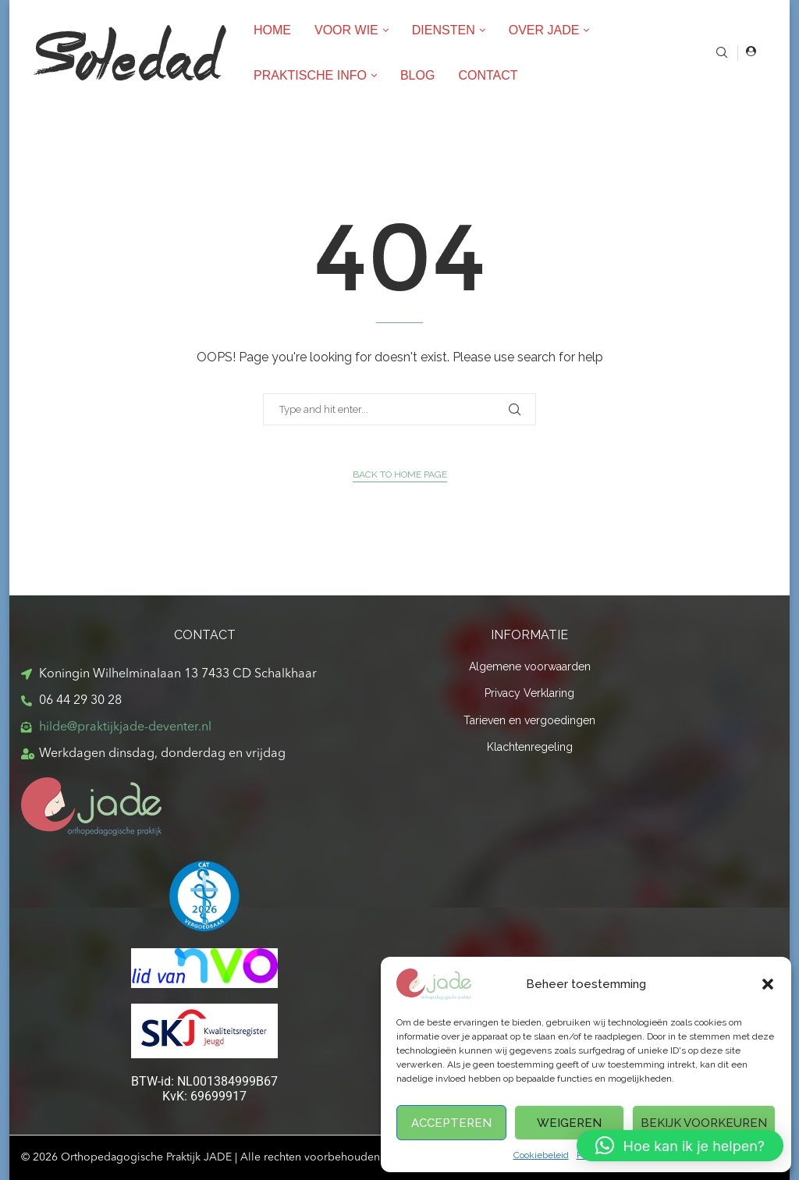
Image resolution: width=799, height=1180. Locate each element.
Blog (417, 75)
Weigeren (569, 1123)
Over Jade (544, 30)
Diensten (443, 30)
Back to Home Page (400, 474)
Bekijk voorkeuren (704, 1123)
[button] (768, 984)
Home (272, 30)
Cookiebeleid (541, 1155)
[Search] (722, 53)
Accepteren (451, 1123)
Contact (487, 75)
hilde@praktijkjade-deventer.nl (125, 727)
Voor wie (346, 30)
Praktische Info (310, 75)
